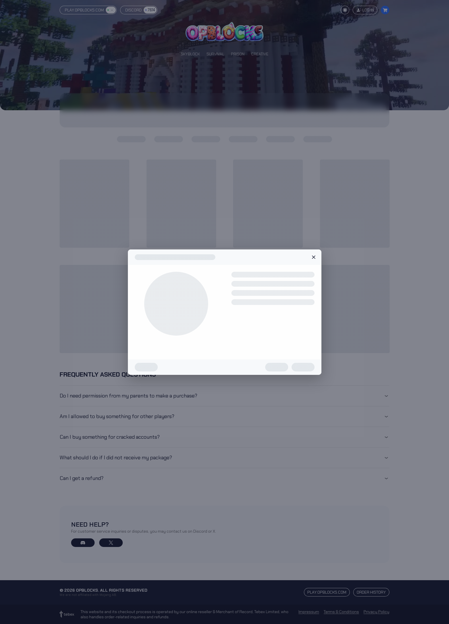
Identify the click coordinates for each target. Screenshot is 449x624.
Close (313, 257)
